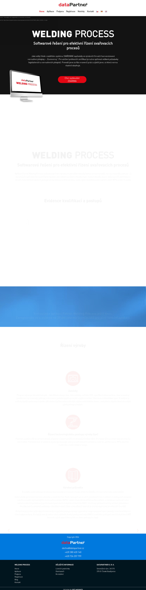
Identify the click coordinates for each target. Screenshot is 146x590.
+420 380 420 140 (73, 552)
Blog (16, 579)
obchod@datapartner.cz (73, 548)
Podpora (60, 12)
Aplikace (50, 12)
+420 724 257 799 (73, 556)
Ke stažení (60, 574)
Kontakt (90, 12)
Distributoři (60, 571)
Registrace (70, 12)
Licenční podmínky (63, 569)
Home (41, 12)
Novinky (81, 12)
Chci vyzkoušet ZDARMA (72, 79)
